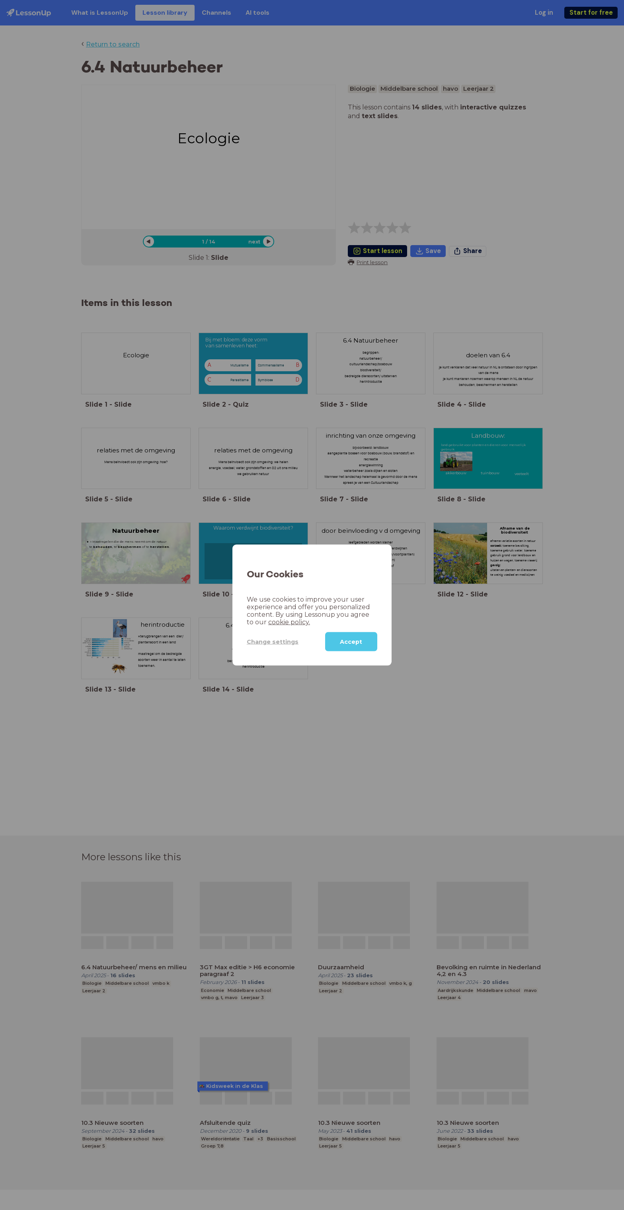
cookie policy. (289, 622)
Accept (351, 641)
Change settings (272, 641)
